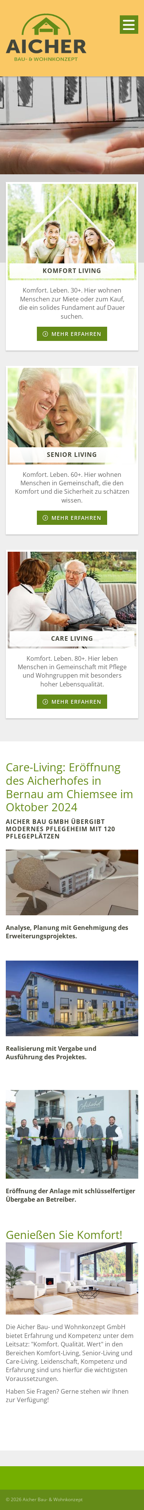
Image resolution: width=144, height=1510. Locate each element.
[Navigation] (129, 24)
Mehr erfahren (76, 333)
